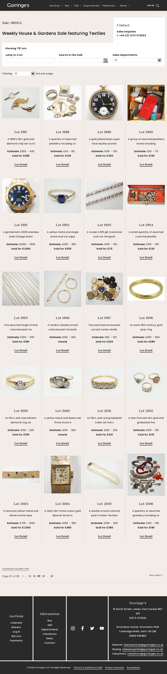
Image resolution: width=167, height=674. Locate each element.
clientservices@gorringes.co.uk (143, 644)
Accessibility (133, 667)
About (123, 5)
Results (16, 627)
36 (34, 576)
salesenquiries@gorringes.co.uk (142, 649)
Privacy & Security (114, 667)
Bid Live (16, 636)
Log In (150, 5)
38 (43, 576)
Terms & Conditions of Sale (88, 667)
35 (29, 576)
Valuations (108, 5)
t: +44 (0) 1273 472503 (131, 35)
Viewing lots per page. (28, 73)
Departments (91, 5)
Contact (49, 643)
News (49, 638)
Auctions (54, 5)
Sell (76, 5)
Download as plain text (15, 568)
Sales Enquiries (126, 31)
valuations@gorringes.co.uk (145, 653)
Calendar (16, 622)
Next (159, 575)
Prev (152, 575)
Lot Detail (20, 164)
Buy (67, 5)
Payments (16, 640)
